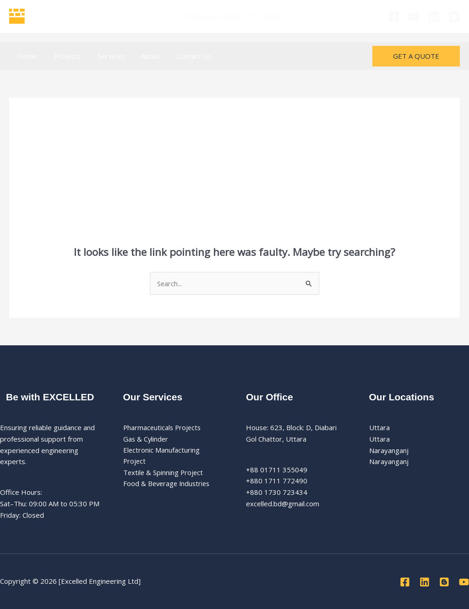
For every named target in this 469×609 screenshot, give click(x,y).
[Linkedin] (434, 16)
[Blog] (454, 16)
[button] (416, 56)
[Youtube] (414, 16)
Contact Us (180, 56)
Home (26, 56)
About (140, 56)
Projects (62, 56)
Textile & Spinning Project (164, 473)
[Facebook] (393, 16)
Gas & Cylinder (146, 438)
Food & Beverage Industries (168, 484)
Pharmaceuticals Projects (163, 427)
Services (103, 56)
